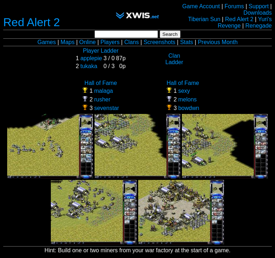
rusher (102, 99)
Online (87, 42)
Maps (67, 42)
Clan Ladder (174, 59)
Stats (186, 42)
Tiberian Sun (204, 19)
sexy (184, 91)
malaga (103, 91)
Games (46, 42)
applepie (91, 58)
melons (187, 99)
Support (259, 6)
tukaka (88, 66)
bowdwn (188, 108)
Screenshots (159, 42)
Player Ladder (101, 51)
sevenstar (106, 108)
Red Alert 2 (31, 22)
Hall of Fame (101, 83)
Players (110, 42)
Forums (234, 6)
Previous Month (217, 42)
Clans (131, 42)
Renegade (258, 26)
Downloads (257, 13)
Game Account (201, 6)
